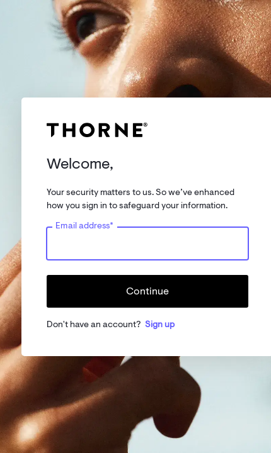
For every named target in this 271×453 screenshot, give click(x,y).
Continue (147, 291)
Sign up (160, 324)
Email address (85, 225)
